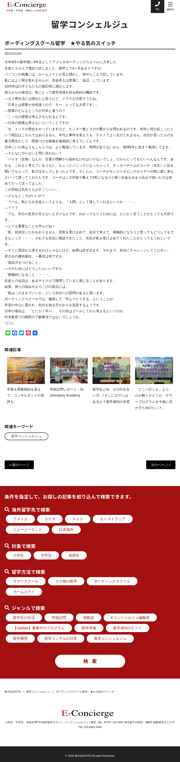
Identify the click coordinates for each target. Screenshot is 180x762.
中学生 (46, 555)
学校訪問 (59, 617)
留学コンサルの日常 (60, 638)
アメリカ (20, 519)
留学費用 (20, 638)
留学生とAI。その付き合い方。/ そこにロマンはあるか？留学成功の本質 (111, 400)
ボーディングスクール (112, 581)
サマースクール (25, 581)
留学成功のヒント (127, 628)
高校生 (74, 555)
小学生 (18, 555)
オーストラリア (112, 519)
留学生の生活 (24, 617)
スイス (77, 519)
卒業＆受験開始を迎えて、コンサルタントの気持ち (25, 400)
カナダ (49, 519)
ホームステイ (24, 592)
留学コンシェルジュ (27, 436)
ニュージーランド (27, 529)
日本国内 (66, 529)
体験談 (88, 617)
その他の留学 (66, 581)
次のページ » (161, 464)
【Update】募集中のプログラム (39, 628)
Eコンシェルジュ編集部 (130, 617)
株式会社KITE (13, 691)
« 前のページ (19, 464)
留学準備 (89, 628)
